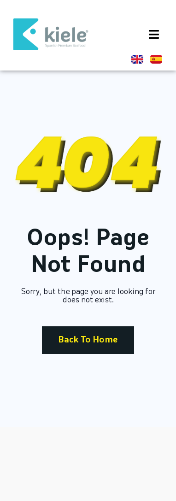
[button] (154, 34)
